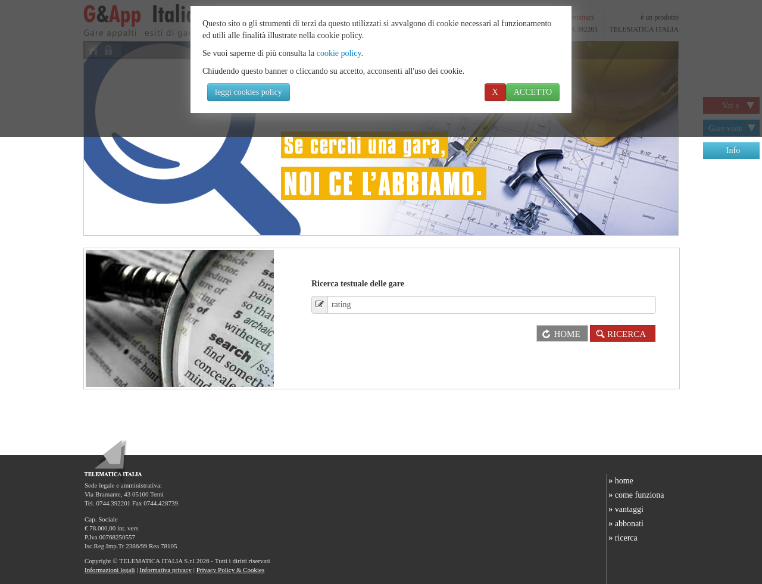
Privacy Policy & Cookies (230, 569)
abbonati (625, 523)
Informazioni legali (110, 569)
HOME (558, 334)
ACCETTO (533, 92)
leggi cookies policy (248, 92)
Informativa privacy (165, 569)
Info (733, 150)
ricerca (622, 537)
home (620, 480)
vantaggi (625, 509)
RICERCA (619, 334)
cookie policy (339, 53)
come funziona (635, 495)
